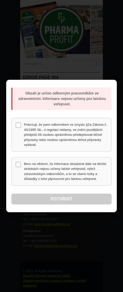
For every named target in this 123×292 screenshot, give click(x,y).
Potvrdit (62, 199)
